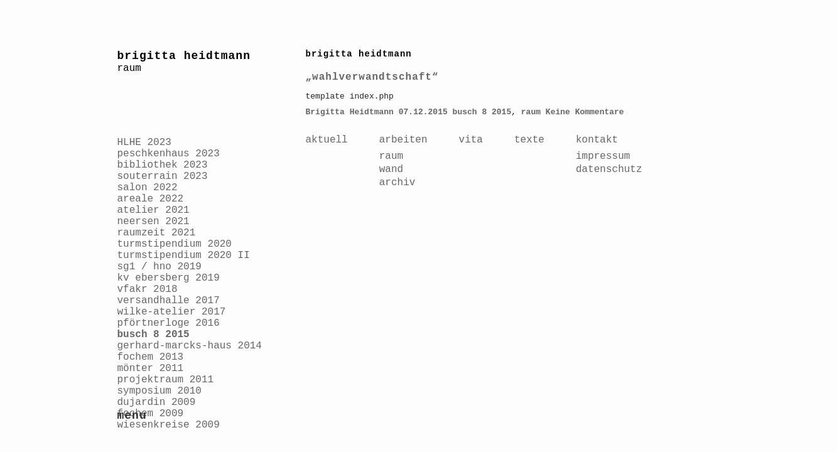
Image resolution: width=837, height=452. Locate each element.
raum (531, 112)
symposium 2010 (159, 391)
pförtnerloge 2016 (168, 323)
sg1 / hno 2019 (159, 266)
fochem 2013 (150, 357)
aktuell (327, 140)
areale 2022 (150, 199)
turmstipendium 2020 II (183, 255)
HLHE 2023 (144, 142)
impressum (603, 156)
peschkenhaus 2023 (168, 153)
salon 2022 (147, 187)
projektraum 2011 (165, 379)
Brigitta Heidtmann (350, 112)
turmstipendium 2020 (174, 244)
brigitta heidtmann (184, 56)
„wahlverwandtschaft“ (372, 77)
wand (391, 169)
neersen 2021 (153, 221)
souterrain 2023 (162, 176)
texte (529, 140)
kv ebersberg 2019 (168, 278)
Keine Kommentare (585, 112)
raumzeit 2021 (156, 233)
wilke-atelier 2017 (171, 312)
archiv (397, 182)
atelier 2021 (153, 210)
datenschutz (609, 169)
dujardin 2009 (156, 402)
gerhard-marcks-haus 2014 (189, 346)
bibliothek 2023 (162, 165)
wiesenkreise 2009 (168, 425)
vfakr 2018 (147, 289)
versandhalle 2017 (168, 300)
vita (471, 140)
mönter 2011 (150, 368)
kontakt (597, 140)
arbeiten (403, 140)
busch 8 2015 (153, 334)
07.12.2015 (423, 112)
